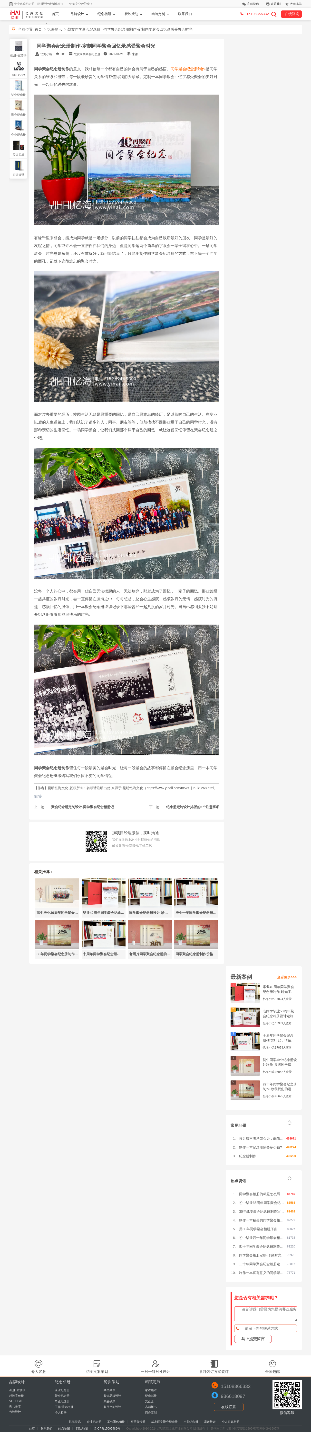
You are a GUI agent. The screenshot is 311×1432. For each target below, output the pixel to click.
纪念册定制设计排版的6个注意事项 (192, 807)
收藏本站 (296, 4)
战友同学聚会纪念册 (84, 29)
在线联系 (228, 1407)
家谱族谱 (18, 175)
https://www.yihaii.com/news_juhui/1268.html (180, 788)
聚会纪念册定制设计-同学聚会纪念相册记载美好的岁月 (92, 807)
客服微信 (253, 4)
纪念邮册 (151, 1395)
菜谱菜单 (18, 155)
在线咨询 (292, 14)
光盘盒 (149, 1401)
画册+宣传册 (18, 55)
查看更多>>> (287, 977)
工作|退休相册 (64, 1407)
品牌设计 (77, 14)
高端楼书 (151, 1407)
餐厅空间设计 (112, 1407)
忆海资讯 (54, 29)
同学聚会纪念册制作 (188, 69)
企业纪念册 (18, 134)
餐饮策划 (131, 14)
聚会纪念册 (18, 114)
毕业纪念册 (18, 95)
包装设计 (15, 1412)
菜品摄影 (109, 1401)
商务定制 (151, 1412)
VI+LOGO (18, 75)
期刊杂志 (15, 1406)
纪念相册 (104, 14)
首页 (55, 14)
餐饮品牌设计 (112, 1395)
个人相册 (61, 1412)
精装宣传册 (16, 1395)
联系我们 (276, 4)
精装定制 (158, 14)
